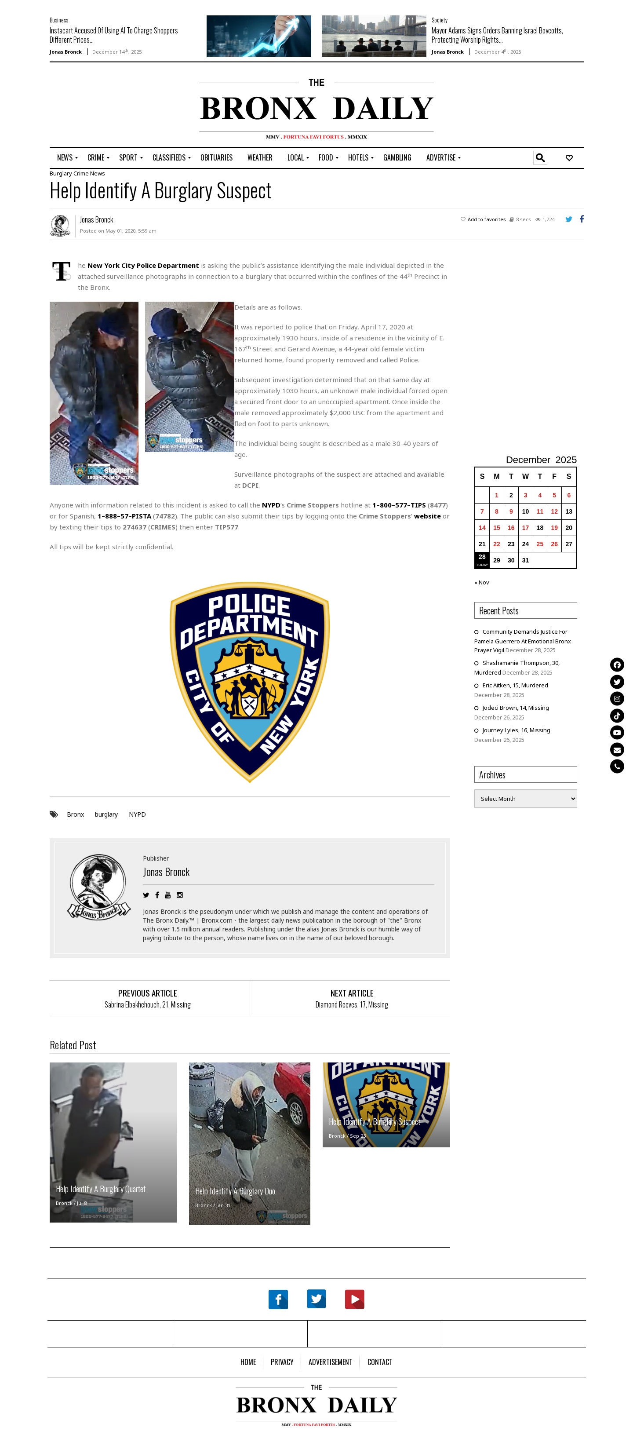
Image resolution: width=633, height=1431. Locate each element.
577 (401, 504)
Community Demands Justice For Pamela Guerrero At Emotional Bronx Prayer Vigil (522, 641)
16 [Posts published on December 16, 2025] (511, 527)
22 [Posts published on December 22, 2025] (496, 544)
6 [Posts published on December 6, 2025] (569, 495)
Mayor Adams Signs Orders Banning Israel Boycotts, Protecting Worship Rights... (497, 35)
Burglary (61, 173)
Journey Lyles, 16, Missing (516, 730)
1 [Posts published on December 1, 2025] (496, 495)
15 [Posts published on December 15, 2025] (496, 527)
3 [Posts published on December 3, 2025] (526, 495)
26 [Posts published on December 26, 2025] (554, 544)
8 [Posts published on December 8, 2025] (496, 511)
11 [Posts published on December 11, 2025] (540, 511)
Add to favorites (487, 219)
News (97, 173)
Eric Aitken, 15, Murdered (515, 685)
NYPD (137, 814)
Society (439, 19)
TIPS (418, 504)
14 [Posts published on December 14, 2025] (482, 527)
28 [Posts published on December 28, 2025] (482, 556)
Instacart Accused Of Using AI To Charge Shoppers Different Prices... (114, 35)
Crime (81, 173)
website (427, 515)
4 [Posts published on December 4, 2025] (540, 495)
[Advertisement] (101, 106)
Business (59, 19)
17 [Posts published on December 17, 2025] (525, 527)
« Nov (481, 582)
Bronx (75, 814)
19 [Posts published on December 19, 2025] (554, 527)
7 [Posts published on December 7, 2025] (482, 511)
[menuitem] (65, 158)
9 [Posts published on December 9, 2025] (511, 511)
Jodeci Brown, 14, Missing (516, 708)
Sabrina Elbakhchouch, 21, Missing (148, 1004)
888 (111, 515)
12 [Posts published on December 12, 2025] (554, 511)
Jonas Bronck (66, 51)
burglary (106, 814)
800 (386, 504)
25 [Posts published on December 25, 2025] (540, 544)
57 (124, 515)
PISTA (141, 515)
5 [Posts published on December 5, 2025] (554, 495)
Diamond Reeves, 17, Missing (352, 1004)
